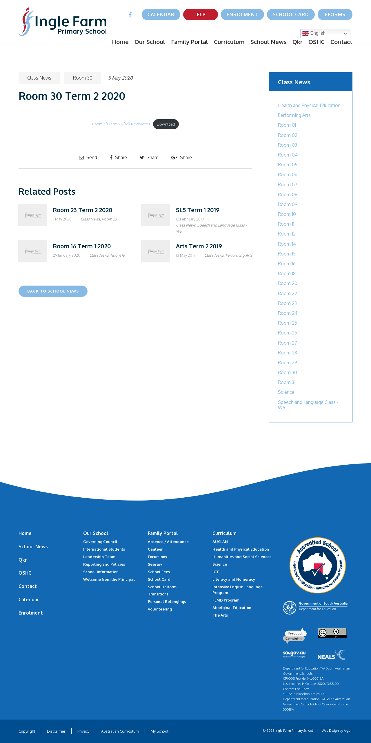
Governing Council (100, 541)
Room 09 (287, 204)
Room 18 (287, 273)
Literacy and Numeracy (233, 579)
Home (120, 41)
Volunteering (160, 609)
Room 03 (287, 145)
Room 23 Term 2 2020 (82, 210)
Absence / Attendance (168, 541)
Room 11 (286, 224)
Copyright (27, 731)
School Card (291, 14)
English (313, 33)
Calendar (161, 14)
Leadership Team (99, 556)
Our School (149, 41)
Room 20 (287, 283)
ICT (215, 571)
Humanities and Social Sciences (241, 556)
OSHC (316, 41)
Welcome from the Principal (109, 579)
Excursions (157, 556)
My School (159, 731)
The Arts (220, 615)
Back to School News (53, 291)
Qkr (297, 41)
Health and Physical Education (309, 105)
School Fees (159, 571)
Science (286, 392)
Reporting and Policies (104, 564)
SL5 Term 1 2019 (197, 210)
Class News (39, 78)
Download (166, 124)
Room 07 (287, 184)
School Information (101, 571)
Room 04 (288, 155)
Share (118, 157)
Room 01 (287, 125)
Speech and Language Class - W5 (308, 405)
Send (88, 157)
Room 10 (287, 214)
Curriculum (229, 41)
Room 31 (286, 382)
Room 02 (287, 135)
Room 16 (117, 255)
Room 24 (287, 313)
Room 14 (287, 244)
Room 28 (287, 353)
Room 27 (287, 343)
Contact (341, 41)
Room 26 (287, 333)
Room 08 (287, 194)
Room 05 (287, 165)
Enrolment (242, 14)
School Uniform (162, 586)
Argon (348, 731)
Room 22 (287, 293)
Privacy (83, 731)
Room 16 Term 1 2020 (82, 246)
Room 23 (109, 219)
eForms (335, 14)
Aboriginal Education (231, 607)
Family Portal (189, 41)
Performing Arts (238, 255)
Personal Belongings (167, 601)
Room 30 (82, 78)
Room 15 (287, 254)
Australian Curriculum (120, 731)
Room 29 (287, 362)
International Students (104, 549)
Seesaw (155, 564)
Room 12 (287, 234)
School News (268, 41)
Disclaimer (56, 731)
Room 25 (287, 323)
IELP (200, 14)
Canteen (155, 549)
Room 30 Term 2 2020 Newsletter (121, 124)
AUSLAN (220, 541)
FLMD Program (225, 600)
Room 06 (287, 174)
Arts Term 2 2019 (199, 246)
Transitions (158, 594)
